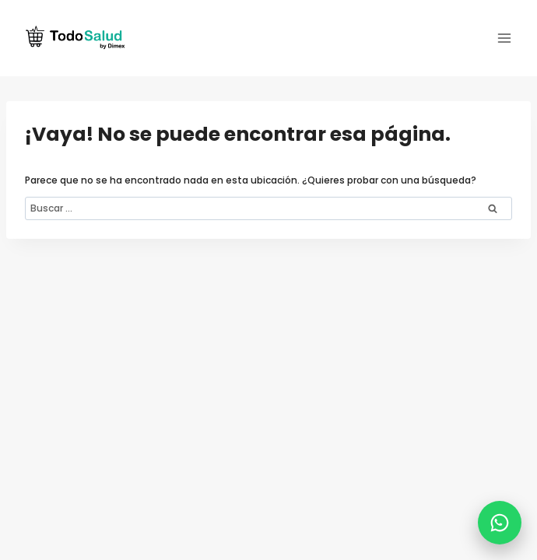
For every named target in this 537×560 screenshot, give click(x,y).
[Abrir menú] (504, 38)
